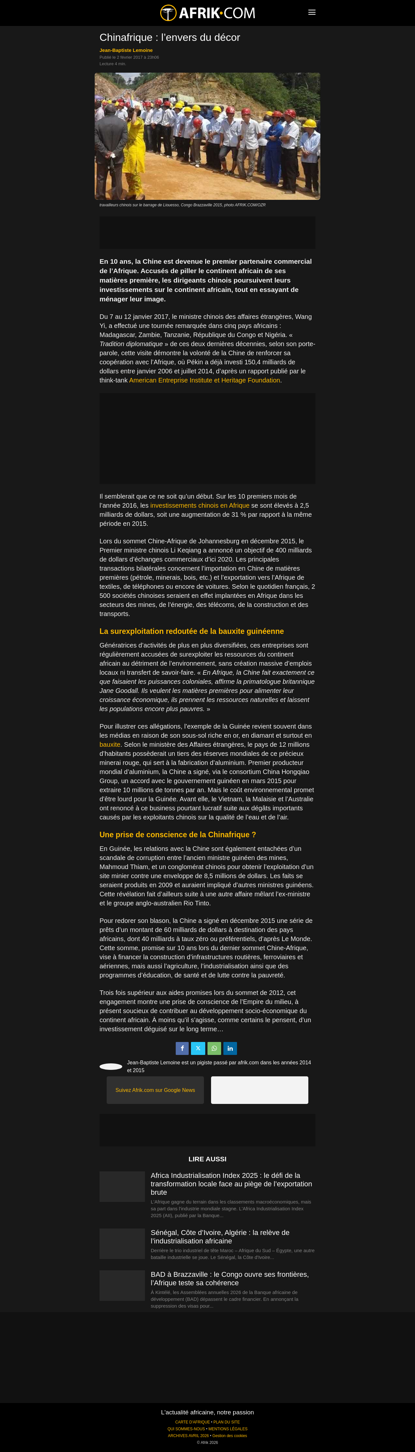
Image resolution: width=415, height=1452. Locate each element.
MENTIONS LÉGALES (227, 1429)
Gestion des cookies (229, 1436)
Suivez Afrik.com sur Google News (155, 1090)
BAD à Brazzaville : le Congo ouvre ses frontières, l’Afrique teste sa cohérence (230, 1278)
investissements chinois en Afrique (200, 505)
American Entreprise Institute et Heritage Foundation (204, 380)
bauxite (110, 744)
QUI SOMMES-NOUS (186, 1429)
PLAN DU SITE (226, 1422)
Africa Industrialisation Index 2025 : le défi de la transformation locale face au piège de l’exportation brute (231, 1183)
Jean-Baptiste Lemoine (126, 50)
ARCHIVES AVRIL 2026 (188, 1436)
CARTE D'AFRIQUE (192, 1422)
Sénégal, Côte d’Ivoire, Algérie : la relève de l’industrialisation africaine (220, 1236)
